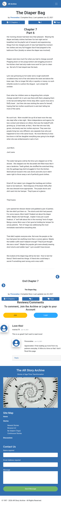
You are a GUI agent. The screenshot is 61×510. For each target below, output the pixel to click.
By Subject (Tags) (14, 431)
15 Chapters (12, 22)
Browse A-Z (11, 428)
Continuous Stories (14, 433)
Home (5, 417)
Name (8, 450)
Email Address (12, 460)
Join (15, 315)
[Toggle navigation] (56, 4)
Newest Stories (13, 425)
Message (30, 476)
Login (46, 315)
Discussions (7, 438)
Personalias (15, 18)
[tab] (36, 358)
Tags (51, 299)
